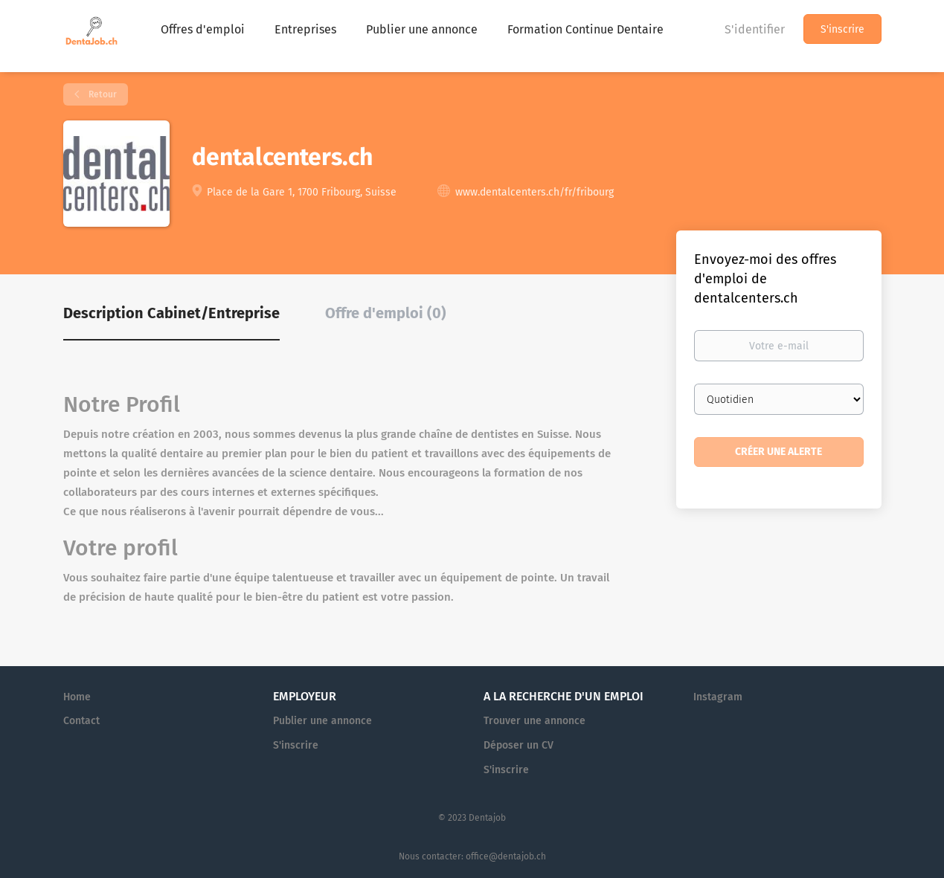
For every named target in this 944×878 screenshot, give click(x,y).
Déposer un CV (518, 745)
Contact (81, 720)
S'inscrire (842, 29)
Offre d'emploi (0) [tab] (385, 313)
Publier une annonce (322, 720)
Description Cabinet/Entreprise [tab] (171, 313)
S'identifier (755, 29)
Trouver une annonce (534, 720)
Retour (101, 94)
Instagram (717, 697)
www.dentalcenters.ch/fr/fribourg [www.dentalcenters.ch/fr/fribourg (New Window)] (534, 192)
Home (77, 697)
